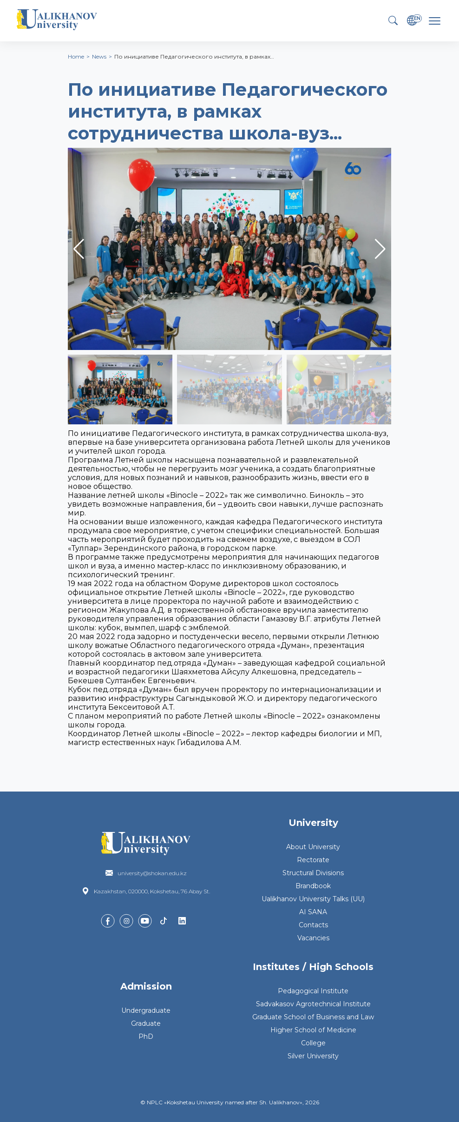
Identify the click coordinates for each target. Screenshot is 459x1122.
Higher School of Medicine (313, 1030)
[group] (229, 249)
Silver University (313, 1056)
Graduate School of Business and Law (313, 1017)
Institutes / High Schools (313, 966)
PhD (145, 1036)
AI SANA (313, 912)
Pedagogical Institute (313, 991)
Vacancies (313, 938)
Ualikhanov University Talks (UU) (313, 899)
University (313, 822)
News (99, 56)
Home (76, 56)
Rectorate (313, 860)
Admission (146, 986)
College (313, 1043)
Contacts (313, 925)
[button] (380, 249)
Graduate (146, 1023)
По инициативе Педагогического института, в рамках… (194, 56)
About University (313, 847)
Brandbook (313, 886)
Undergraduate (145, 1010)
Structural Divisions (313, 873)
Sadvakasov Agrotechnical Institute (313, 1004)
